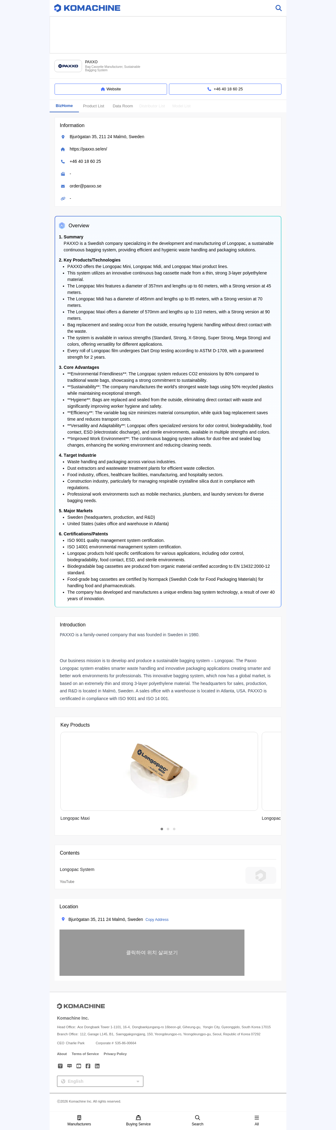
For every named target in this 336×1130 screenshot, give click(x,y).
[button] (151, 953)
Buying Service (138, 1121)
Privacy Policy (115, 1054)
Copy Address (157, 920)
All (257, 1121)
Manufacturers (79, 1121)
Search (197, 1121)
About (62, 1054)
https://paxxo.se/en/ (88, 148)
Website (111, 89)
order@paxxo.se (85, 186)
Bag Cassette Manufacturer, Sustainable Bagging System (112, 68)
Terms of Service (85, 1054)
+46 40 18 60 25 (85, 161)
